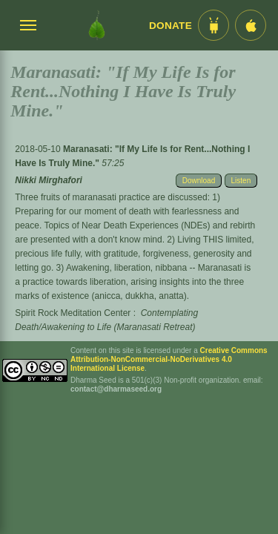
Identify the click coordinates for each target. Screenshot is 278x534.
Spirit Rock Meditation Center (72, 313)
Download (198, 181)
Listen (241, 181)
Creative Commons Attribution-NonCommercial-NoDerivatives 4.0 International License (169, 359)
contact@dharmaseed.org (116, 389)
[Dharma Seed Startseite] (96, 25)
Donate (170, 25)
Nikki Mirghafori (48, 180)
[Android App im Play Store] (213, 25)
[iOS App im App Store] (250, 25)
